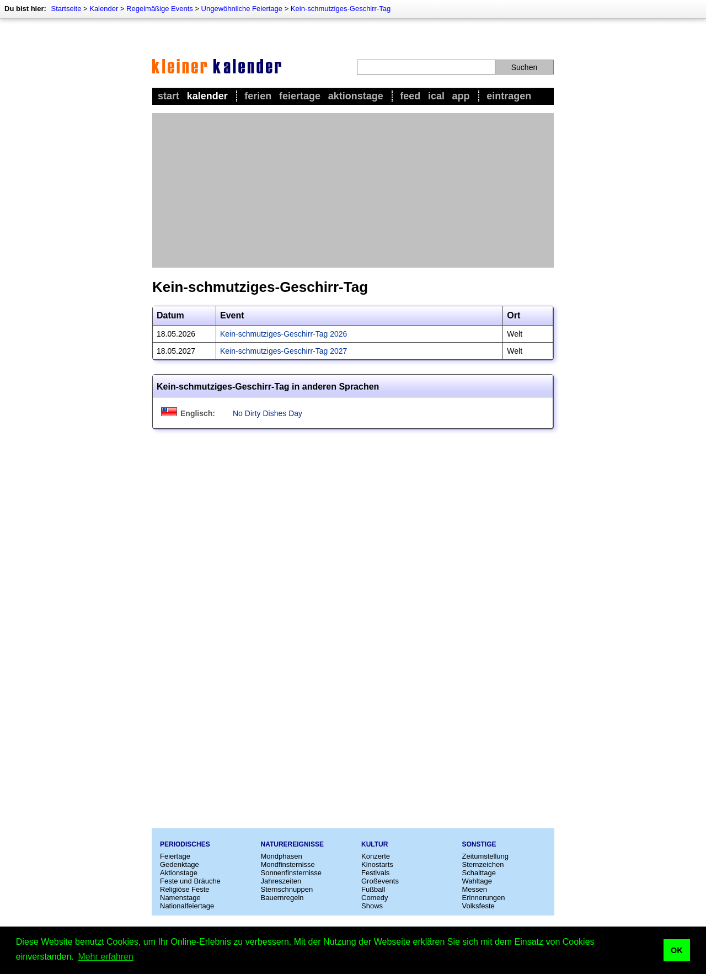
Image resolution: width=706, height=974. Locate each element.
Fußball (373, 889)
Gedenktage (179, 864)
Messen (475, 889)
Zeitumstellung (485, 856)
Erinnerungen (483, 897)
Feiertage (299, 96)
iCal (436, 96)
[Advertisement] (353, 190)
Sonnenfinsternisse (291, 873)
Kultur (374, 844)
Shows (372, 906)
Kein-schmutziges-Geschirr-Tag (341, 8)
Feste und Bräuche (190, 881)
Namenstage (180, 897)
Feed (410, 96)
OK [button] (677, 950)
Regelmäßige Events (159, 8)
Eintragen (508, 96)
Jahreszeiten (281, 881)
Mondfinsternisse (288, 864)
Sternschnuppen (287, 889)
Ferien (257, 96)
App (461, 96)
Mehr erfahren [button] (105, 956)
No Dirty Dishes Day (267, 413)
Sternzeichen (483, 864)
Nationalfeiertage (187, 906)
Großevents (380, 881)
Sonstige (479, 844)
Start (168, 96)
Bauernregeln (282, 897)
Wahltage (477, 881)
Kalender (103, 8)
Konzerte (375, 856)
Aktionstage (355, 96)
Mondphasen (281, 856)
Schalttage (479, 873)
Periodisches (185, 844)
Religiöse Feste (185, 889)
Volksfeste (478, 906)
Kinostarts (377, 864)
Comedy (374, 897)
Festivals (375, 873)
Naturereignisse (292, 844)
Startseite (66, 8)
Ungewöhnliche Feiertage (241, 8)
